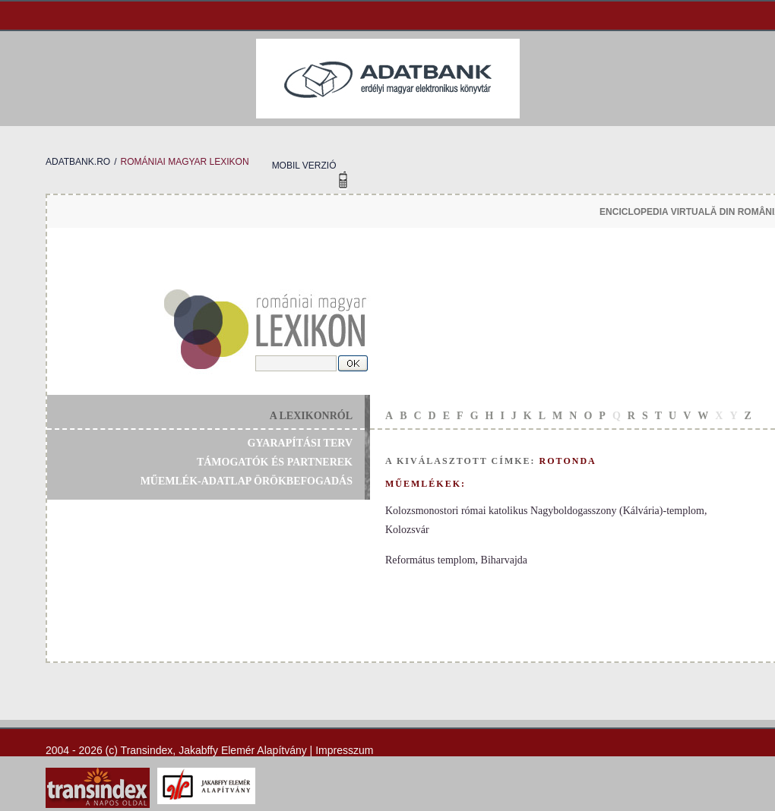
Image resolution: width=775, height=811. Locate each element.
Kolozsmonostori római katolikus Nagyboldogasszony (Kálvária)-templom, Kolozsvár (546, 520)
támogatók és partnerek (275, 462)
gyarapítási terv (300, 443)
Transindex (147, 750)
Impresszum (344, 750)
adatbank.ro (78, 161)
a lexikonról (311, 415)
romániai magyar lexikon (184, 161)
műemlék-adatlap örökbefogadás (247, 481)
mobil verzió (304, 165)
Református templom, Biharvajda (456, 560)
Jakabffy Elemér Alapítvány (243, 750)
